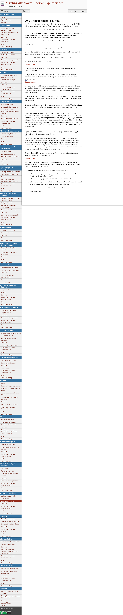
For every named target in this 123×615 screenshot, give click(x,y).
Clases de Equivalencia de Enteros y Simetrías (10, 76)
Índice (5, 11)
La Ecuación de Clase (9, 336)
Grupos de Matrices (8, 290)
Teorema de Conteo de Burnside (10, 339)
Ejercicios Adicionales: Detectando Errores (9, 88)
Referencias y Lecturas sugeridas (9, 530)
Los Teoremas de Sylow (10, 360)
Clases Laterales (7, 151)
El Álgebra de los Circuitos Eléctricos (10, 475)
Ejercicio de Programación (10, 345)
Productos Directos (8, 233)
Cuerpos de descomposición (11, 521)
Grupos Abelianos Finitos (10, 310)
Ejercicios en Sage (8, 47)
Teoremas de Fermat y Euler (11, 156)
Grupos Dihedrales (8, 136)
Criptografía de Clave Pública (11, 174)
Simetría (5, 292)
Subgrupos (6, 82)
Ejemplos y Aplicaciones (10, 363)
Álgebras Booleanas (8, 471)
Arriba (78, 11)
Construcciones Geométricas (11, 524)
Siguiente (83, 11)
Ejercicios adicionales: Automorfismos (9, 276)
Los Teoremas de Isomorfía (11, 270)
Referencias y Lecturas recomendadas (9, 122)
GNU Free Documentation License (10, 592)
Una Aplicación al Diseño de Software (11, 398)
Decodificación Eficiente (10, 210)
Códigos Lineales (7, 203)
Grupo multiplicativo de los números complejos (11, 108)
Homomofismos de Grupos (11, 268)
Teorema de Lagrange (9, 154)
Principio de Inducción (9, 52)
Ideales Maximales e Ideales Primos (11, 394)
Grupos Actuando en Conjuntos (12, 333)
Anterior (72, 11)
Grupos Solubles (7, 313)
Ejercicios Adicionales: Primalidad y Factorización (10, 180)
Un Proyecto (6, 368)
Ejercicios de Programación (11, 60)
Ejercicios (5, 37)
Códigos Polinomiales (9, 544)
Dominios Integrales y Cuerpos (12, 386)
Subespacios (6, 498)
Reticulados (6, 469)
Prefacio (5, 22)
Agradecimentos (7, 20)
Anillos (4, 383)
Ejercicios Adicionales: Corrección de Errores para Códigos (11, 551)
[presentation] (36, 24)
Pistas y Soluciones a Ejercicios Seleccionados (12, 597)
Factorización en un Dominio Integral (11, 448)
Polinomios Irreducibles (9, 425)
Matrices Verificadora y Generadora (9, 206)
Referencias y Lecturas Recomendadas (9, 40)
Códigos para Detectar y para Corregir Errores (12, 199)
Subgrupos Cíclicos (8, 104)
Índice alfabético (26, 11)
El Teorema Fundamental (10, 571)
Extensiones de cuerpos (10, 519)
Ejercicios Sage (7, 282)
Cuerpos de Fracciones (9, 444)
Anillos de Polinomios (9, 420)
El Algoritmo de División (10, 55)
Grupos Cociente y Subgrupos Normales (12, 249)
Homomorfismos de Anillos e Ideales (11, 389)
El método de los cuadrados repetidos (11, 112)
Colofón (4, 17)
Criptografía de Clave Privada (11, 172)
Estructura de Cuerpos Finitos (12, 542)
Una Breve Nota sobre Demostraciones (9, 29)
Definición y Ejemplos (9, 230)
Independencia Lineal (9, 501)
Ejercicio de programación (10, 404)
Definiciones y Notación (10, 134)
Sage (4, 44)
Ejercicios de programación (11, 118)
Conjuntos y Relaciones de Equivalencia (10, 33)
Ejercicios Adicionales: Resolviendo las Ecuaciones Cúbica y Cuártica (11, 432)
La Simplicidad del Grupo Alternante (10, 253)
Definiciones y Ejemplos (10, 80)
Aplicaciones (6, 574)
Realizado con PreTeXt (7, 609)
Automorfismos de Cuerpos (11, 568)
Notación (5, 600)
